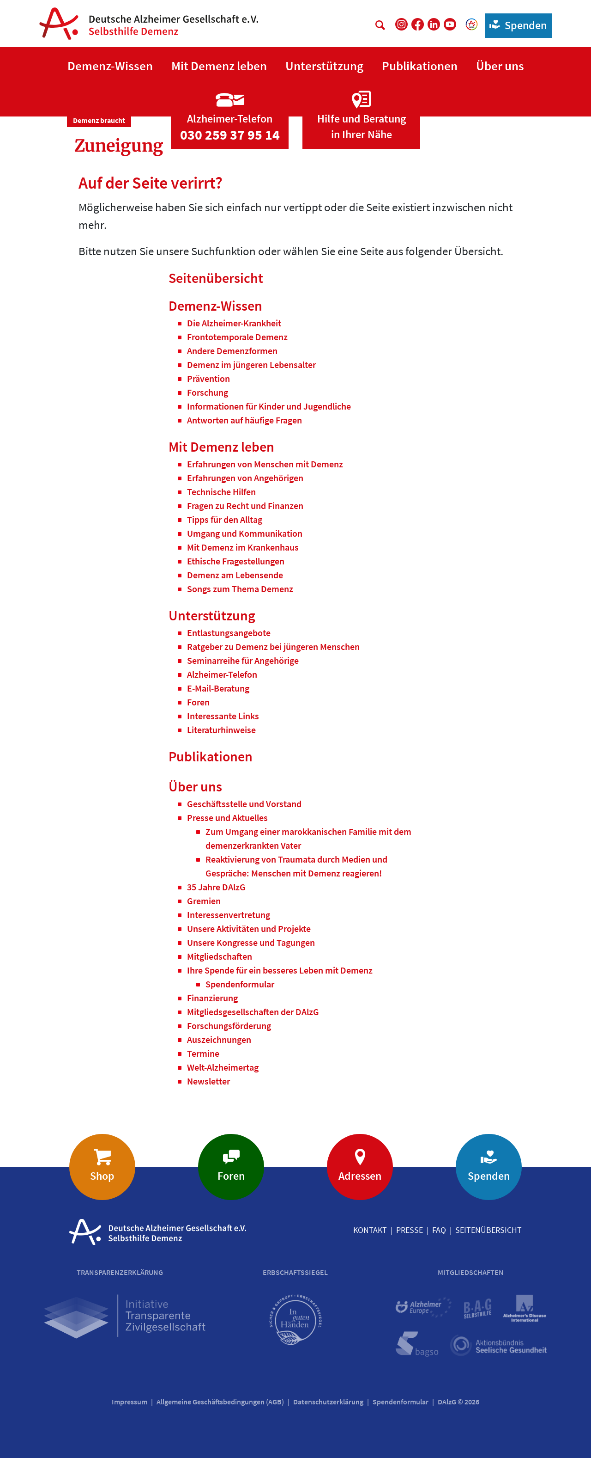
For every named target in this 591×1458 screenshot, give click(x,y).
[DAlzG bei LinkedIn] (434, 24)
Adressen (359, 1176)
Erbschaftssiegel (295, 1272)
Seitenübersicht (488, 1230)
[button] (110, 66)
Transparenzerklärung (120, 1272)
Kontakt (370, 1230)
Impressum (129, 1401)
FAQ (439, 1230)
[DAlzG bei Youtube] (450, 24)
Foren (231, 1176)
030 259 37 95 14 (230, 134)
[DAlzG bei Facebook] (417, 24)
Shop (102, 1176)
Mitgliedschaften (471, 1272)
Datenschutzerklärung (328, 1401)
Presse (409, 1230)
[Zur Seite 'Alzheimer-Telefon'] (230, 107)
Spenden (516, 24)
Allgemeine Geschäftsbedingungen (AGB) (220, 1401)
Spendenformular (400, 1401)
